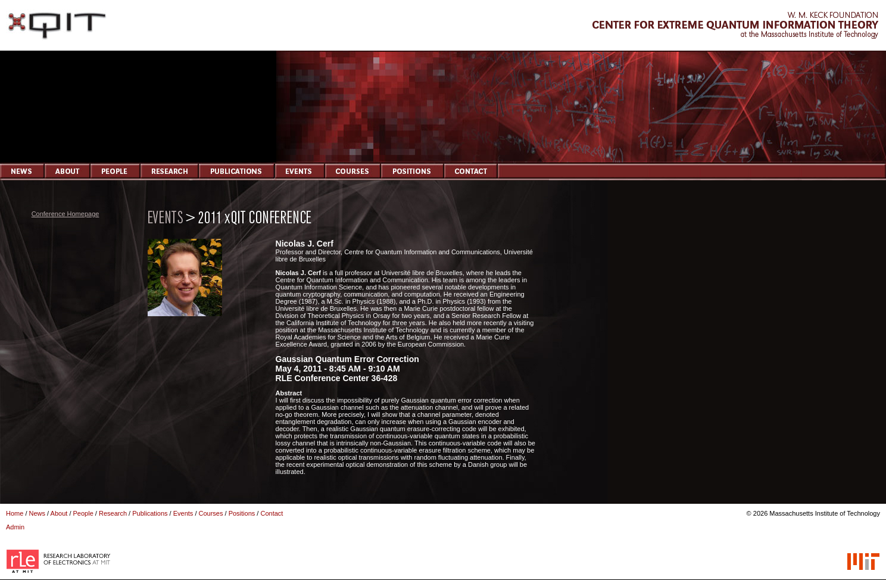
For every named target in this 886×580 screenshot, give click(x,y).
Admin (15, 527)
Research (113, 513)
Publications (149, 513)
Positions (242, 513)
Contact (271, 513)
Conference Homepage (65, 213)
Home (14, 513)
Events (183, 513)
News (37, 513)
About (59, 513)
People (83, 513)
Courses (211, 513)
